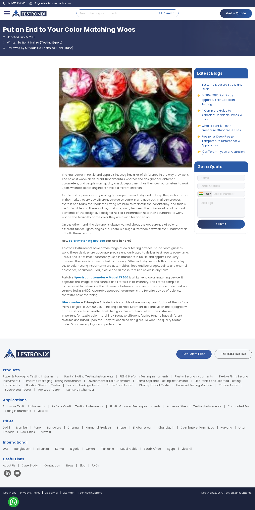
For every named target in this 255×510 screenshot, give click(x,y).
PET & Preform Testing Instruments (144, 376)
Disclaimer (51, 493)
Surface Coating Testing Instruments (77, 406)
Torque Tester (229, 385)
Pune (37, 428)
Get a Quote (236, 13)
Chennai (73, 428)
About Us (9, 465)
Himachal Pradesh (98, 428)
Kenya (59, 449)
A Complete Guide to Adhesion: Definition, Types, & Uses (222, 116)
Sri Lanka (43, 449)
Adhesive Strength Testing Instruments (194, 406)
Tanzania (107, 449)
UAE (5, 449)
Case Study (30, 465)
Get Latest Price (193, 354)
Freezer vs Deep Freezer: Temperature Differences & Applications (221, 142)
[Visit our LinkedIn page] (8, 474)
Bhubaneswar (142, 428)
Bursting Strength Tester (43, 385)
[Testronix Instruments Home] (29, 13)
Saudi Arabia (128, 449)
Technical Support (90, 493)
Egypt (171, 449)
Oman (90, 449)
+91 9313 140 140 (233, 354)
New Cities (28, 432)
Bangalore (54, 428)
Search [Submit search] (166, 13)
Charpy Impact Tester (154, 385)
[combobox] (205, 194)
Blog (82, 465)
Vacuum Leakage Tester (84, 385)
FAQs (95, 465)
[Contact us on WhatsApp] (13, 502)
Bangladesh (22, 449)
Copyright (9, 493)
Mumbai (21, 428)
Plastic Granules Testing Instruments (135, 406)
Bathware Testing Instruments (24, 406)
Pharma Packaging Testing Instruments (53, 381)
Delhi (6, 428)
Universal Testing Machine (194, 385)
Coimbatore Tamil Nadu (197, 428)
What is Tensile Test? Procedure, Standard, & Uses (221, 130)
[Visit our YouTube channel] (17, 474)
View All (42, 411)
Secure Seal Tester (18, 390)
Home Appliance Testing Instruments (162, 381)
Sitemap (68, 493)
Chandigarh (166, 428)
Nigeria (74, 449)
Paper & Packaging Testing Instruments (30, 376)
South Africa (152, 449)
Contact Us (52, 465)
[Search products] (117, 13)
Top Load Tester (48, 390)
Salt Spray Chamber (80, 390)
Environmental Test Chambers (109, 381)
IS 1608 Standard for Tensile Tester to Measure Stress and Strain (222, 86)
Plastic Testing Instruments (194, 376)
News (69, 465)
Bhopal (122, 428)
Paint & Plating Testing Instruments (88, 376)
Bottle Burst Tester (120, 385)
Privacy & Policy (30, 493)
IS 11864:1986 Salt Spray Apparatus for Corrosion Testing (218, 101)
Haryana (226, 428)
